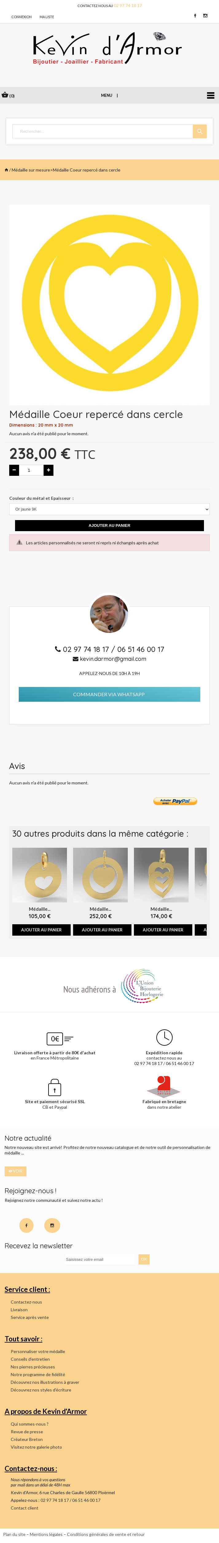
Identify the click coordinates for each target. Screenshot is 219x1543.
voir (15, 1171)
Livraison (19, 1309)
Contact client (24, 1507)
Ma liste (47, 17)
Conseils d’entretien (30, 1359)
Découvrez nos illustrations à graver (45, 1382)
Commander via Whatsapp (109, 694)
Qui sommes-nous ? (30, 1424)
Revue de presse (27, 1431)
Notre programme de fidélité (38, 1374)
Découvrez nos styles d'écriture (41, 1389)
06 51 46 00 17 (140, 649)
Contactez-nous (26, 1301)
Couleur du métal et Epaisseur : (41, 498)
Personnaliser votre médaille (38, 1351)
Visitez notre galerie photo (36, 1447)
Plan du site (14, 1534)
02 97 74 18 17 (87, 649)
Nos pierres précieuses (33, 1366)
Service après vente (30, 1317)
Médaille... (39, 909)
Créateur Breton (27, 1439)
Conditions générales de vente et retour (106, 1534)
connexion (21, 17)
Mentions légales (46, 1534)
